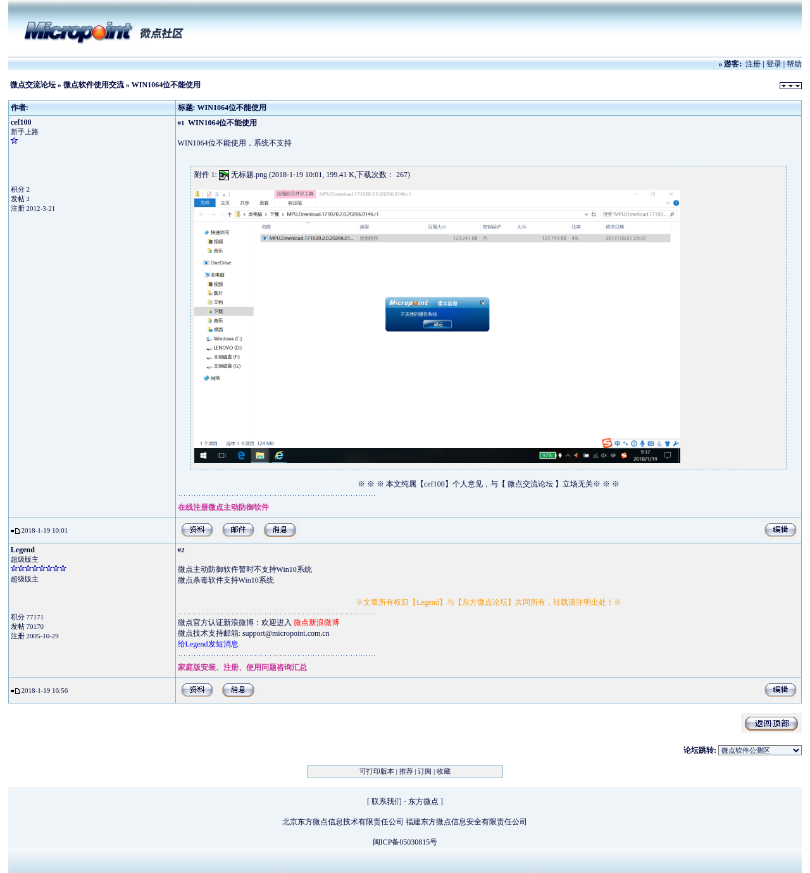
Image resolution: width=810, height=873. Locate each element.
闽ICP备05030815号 (405, 842)
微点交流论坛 (33, 84)
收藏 (444, 771)
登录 (774, 63)
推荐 (406, 771)
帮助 (794, 63)
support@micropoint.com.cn (286, 633)
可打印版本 (376, 771)
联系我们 (386, 801)
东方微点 (423, 801)
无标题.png (249, 174)
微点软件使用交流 (93, 84)
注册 (753, 63)
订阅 (425, 771)
